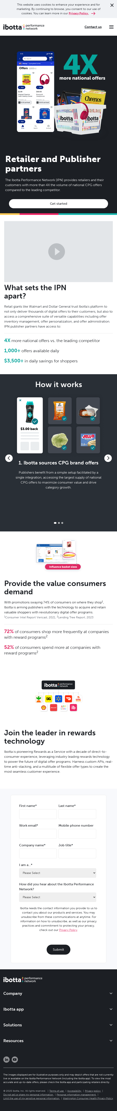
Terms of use (56, 1090)
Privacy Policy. (79, 13)
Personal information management (76, 1094)
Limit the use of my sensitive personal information (31, 1098)
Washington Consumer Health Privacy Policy (88, 1098)
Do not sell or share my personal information (28, 1094)
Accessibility (74, 1090)
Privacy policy (93, 1090)
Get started (58, 204)
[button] (9, 458)
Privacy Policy (68, 930)
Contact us (93, 27)
